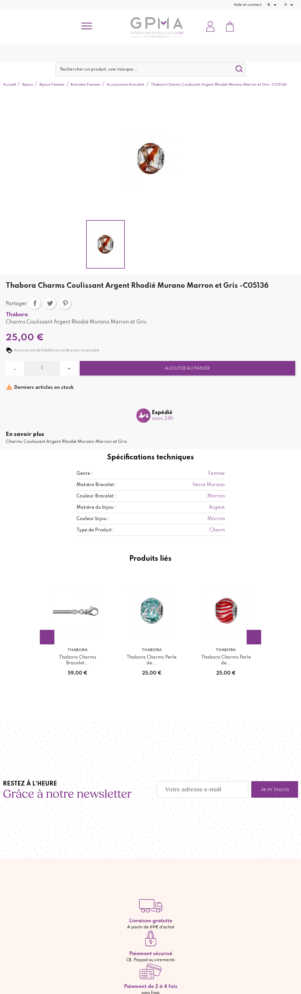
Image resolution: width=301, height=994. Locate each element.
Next (254, 637)
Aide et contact (247, 5)
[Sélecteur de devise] (273, 4)
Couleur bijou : (92, 519)
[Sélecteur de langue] (289, 4)
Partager (35, 303)
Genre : (84, 473)
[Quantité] (42, 368)
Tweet (50, 303)
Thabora (17, 314)
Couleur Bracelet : (96, 496)
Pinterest (65, 303)
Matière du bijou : (96, 507)
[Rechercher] (150, 69)
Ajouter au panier (187, 368)
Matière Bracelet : (96, 485)
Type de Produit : (95, 530)
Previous (47, 637)
